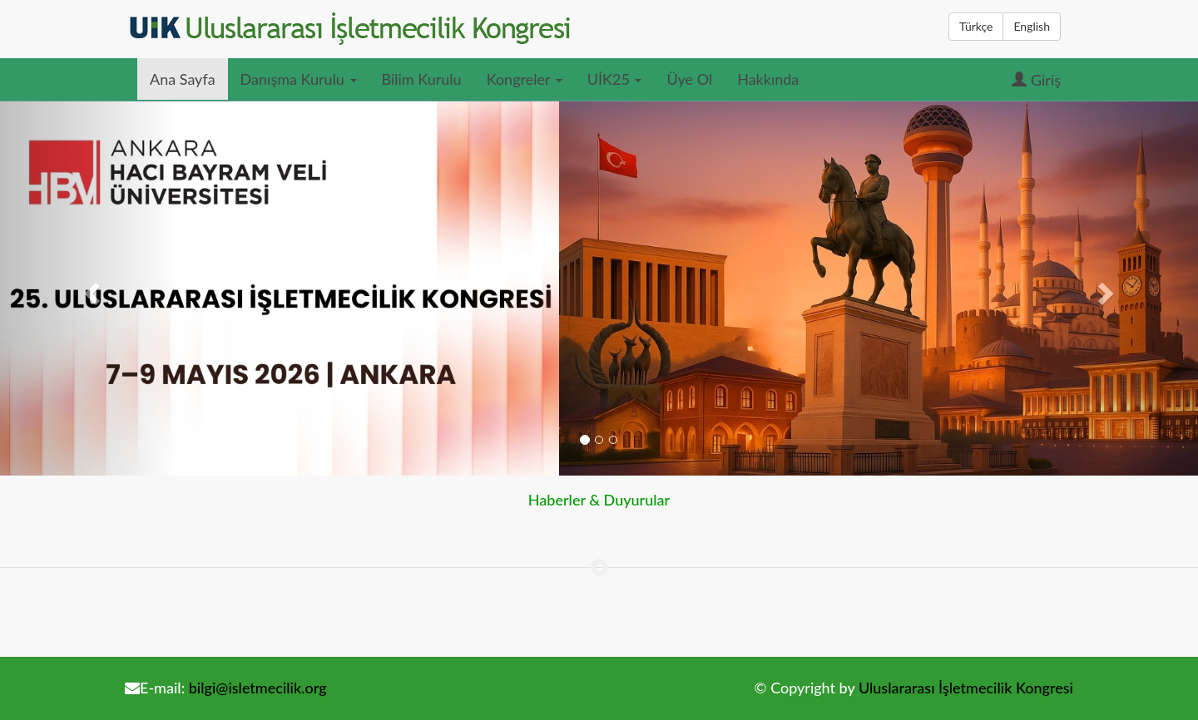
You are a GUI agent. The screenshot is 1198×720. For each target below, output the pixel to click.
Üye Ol (689, 79)
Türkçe (976, 26)
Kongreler (524, 79)
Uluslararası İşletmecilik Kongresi (966, 687)
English (1031, 26)
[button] (90, 288)
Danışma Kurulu (298, 79)
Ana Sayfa (182, 79)
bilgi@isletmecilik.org (258, 687)
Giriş (1036, 80)
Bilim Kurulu (422, 79)
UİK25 (614, 79)
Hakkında (768, 79)
